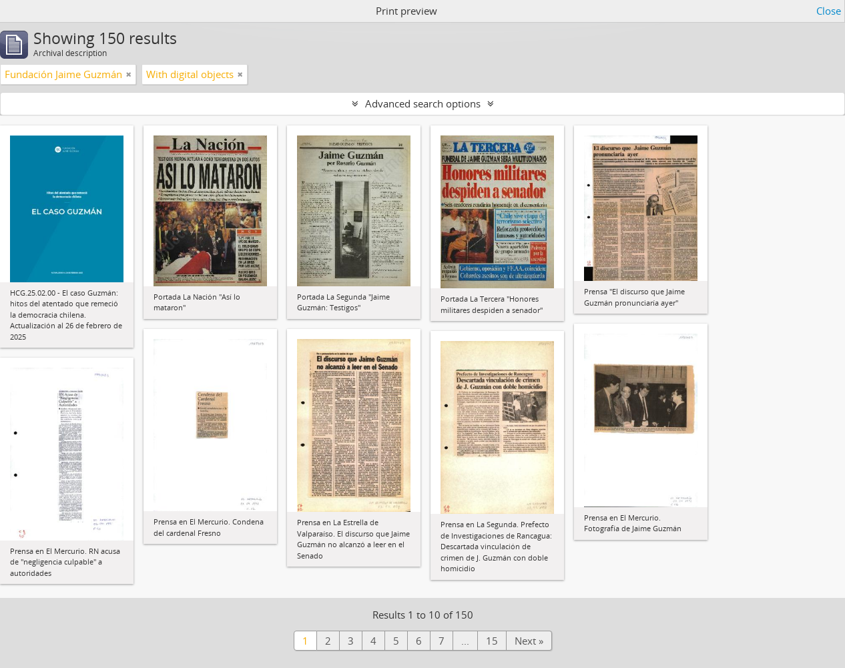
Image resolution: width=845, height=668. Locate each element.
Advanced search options (423, 103)
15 (492, 640)
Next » (529, 640)
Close (828, 10)
